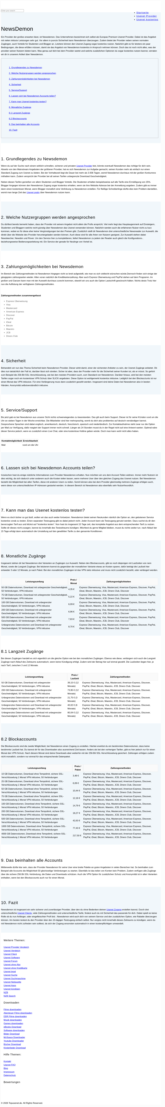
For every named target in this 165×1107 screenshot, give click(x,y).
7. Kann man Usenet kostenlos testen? (28, 101)
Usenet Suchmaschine (15, 978)
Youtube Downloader (14, 1041)
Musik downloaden (13, 1020)
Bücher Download (12, 1044)
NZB (6, 992)
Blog (6, 1068)
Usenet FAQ (10, 1065)
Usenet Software (12, 957)
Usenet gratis (33, 192)
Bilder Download (12, 1034)
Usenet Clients (25, 913)
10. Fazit (13, 130)
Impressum (9, 1072)
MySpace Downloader (14, 1037)
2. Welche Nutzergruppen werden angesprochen (32, 73)
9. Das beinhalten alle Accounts (24, 124)
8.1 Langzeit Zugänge (19, 113)
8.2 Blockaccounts (18, 118)
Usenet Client (10, 954)
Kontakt (7, 1061)
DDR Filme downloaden (15, 1016)
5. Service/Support (18, 90)
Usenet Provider (84, 166)
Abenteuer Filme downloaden (18, 1013)
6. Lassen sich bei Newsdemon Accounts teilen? (32, 96)
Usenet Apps (10, 985)
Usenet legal (10, 971)
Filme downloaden (12, 1009)
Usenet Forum (11, 961)
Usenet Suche (10, 975)
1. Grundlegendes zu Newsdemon (25, 67)
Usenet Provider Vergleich (16, 947)
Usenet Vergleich (12, 950)
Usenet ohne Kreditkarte (15, 968)
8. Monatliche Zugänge (20, 107)
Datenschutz (10, 1075)
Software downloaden (14, 1030)
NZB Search (10, 996)
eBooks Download (12, 1027)
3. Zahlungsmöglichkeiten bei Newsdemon (29, 79)
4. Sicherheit (15, 84)
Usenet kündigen (12, 989)
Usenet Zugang (113, 909)
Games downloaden (13, 1023)
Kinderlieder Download (15, 1048)
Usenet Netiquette (12, 982)
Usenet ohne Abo (12, 964)
